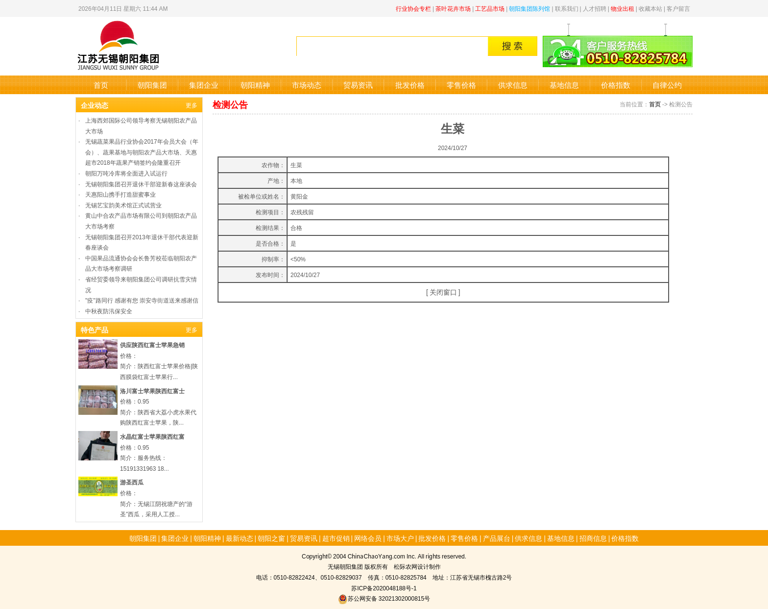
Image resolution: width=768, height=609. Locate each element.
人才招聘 (594, 8)
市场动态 (306, 84)
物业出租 (622, 8)
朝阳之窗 (271, 538)
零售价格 (461, 84)
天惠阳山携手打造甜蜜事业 (120, 194)
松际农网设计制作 (417, 566)
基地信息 (564, 84)
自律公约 (667, 84)
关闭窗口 (443, 292)
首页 (101, 84)
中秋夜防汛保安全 (108, 310)
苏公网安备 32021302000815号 (384, 598)
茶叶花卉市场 (453, 8)
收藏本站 (650, 8)
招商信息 (593, 538)
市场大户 (400, 538)
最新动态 (239, 538)
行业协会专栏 (413, 8)
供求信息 (513, 84)
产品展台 (496, 538)
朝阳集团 (152, 84)
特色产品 (94, 329)
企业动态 (94, 105)
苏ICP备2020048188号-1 (383, 588)
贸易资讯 (358, 84)
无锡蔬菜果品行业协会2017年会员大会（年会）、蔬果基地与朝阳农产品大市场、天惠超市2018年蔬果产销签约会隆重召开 (141, 151)
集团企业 (203, 84)
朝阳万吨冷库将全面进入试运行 (126, 173)
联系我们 (566, 8)
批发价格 (410, 84)
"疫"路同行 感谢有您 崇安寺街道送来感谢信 (141, 300)
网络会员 (368, 538)
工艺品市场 (489, 8)
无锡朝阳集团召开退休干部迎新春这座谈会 (141, 183)
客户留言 (678, 8)
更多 (191, 105)
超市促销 (336, 538)
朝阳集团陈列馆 (529, 8)
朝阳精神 (255, 84)
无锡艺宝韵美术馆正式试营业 (123, 205)
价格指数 (615, 84)
